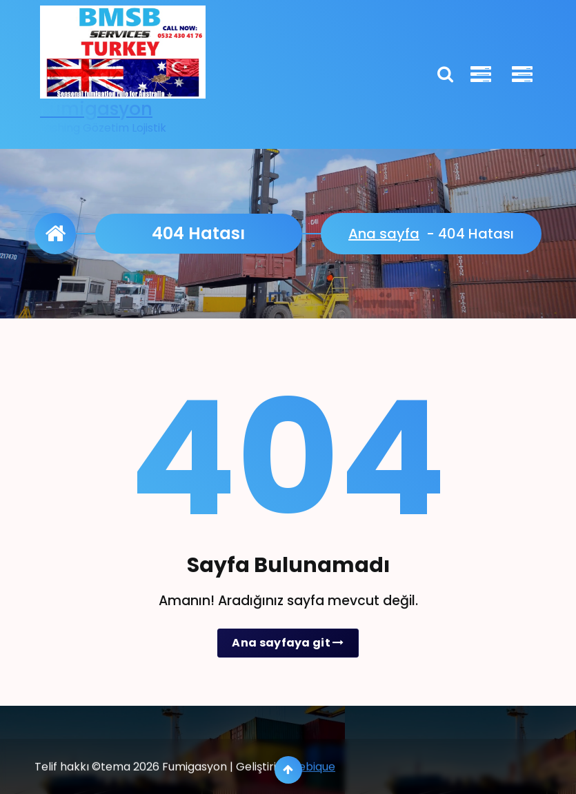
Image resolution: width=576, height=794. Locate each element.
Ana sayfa (383, 233)
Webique (311, 785)
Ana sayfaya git (288, 643)
